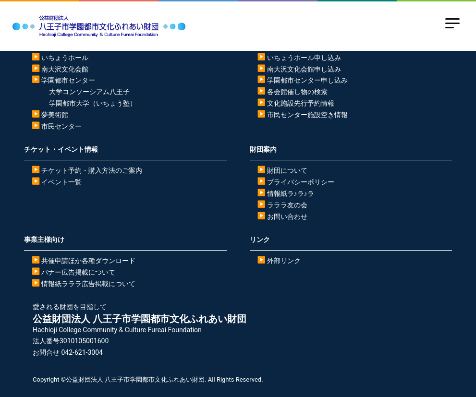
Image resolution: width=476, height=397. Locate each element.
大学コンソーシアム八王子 (89, 92)
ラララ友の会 (287, 205)
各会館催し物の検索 (297, 92)
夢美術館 (54, 115)
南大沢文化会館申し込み (304, 69)
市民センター (61, 126)
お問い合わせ (287, 216)
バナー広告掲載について (78, 272)
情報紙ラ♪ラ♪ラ (290, 193)
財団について (287, 170)
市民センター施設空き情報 (307, 115)
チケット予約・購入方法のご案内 (91, 170)
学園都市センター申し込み (307, 80)
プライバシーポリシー (300, 182)
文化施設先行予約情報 (300, 103)
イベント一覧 (61, 182)
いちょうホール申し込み (304, 57)
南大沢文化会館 (64, 69)
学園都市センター (68, 80)
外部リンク (284, 261)
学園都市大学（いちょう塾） (92, 103)
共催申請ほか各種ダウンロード (88, 261)
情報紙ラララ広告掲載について (88, 284)
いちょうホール (64, 57)
